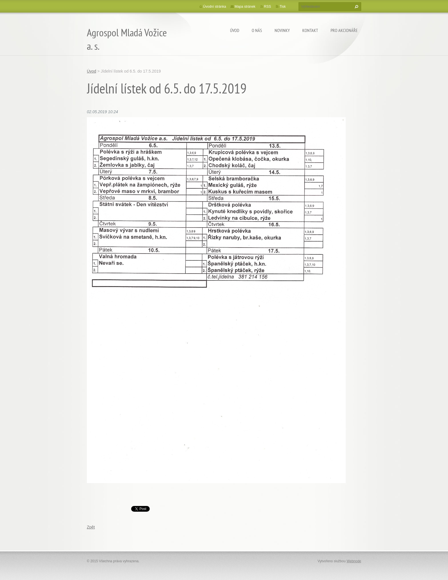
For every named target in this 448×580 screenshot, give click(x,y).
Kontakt (310, 30)
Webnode (354, 561)
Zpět (91, 527)
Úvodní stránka (214, 7)
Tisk (282, 7)
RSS (267, 7)
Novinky (282, 30)
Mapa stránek (245, 7)
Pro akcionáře (344, 30)
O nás (257, 30)
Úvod (234, 30)
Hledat (355, 6)
